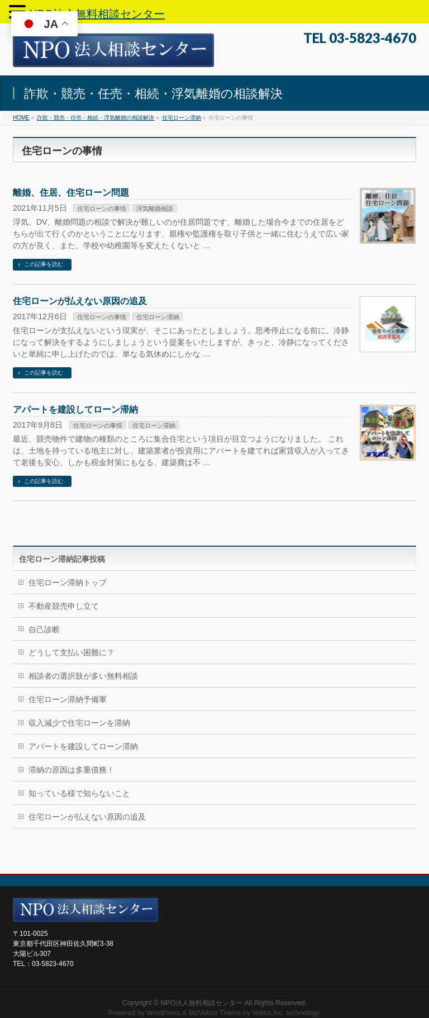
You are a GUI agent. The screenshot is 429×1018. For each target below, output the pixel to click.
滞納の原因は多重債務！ (71, 769)
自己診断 (44, 629)
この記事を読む (43, 264)
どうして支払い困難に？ (71, 652)
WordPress (163, 1013)
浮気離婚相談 (154, 208)
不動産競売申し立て (63, 606)
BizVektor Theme (215, 1013)
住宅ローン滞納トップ (67, 582)
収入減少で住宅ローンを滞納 (79, 722)
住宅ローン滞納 (157, 317)
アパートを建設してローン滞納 (75, 409)
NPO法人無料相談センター (201, 1003)
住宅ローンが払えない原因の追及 (80, 301)
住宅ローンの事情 (101, 208)
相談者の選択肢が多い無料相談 (83, 675)
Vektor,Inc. (268, 1013)
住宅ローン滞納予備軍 (67, 699)
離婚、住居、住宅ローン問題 (71, 192)
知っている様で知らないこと (79, 793)
